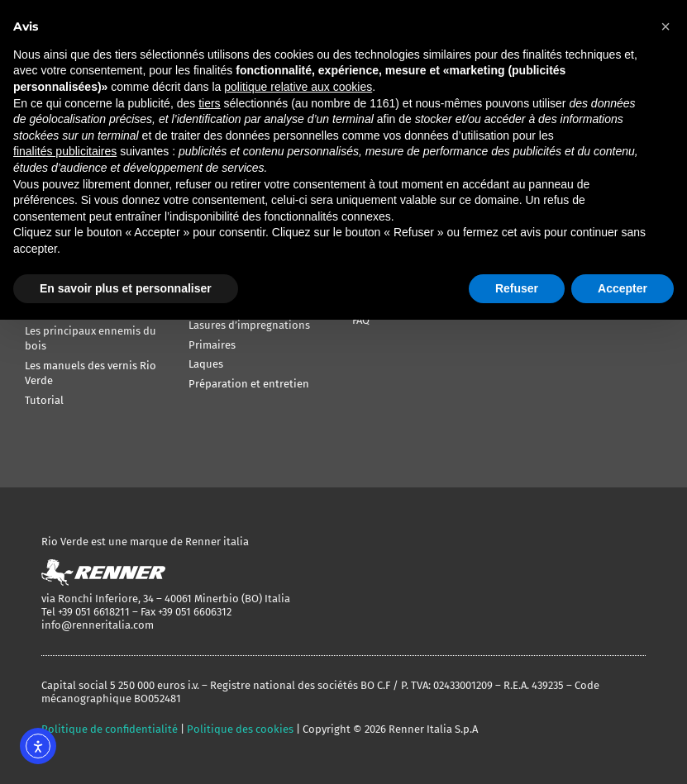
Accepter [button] (622, 288)
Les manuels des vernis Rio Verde (90, 373)
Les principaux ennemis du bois (90, 338)
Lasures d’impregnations (249, 325)
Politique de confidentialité (109, 729)
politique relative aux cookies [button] (298, 86)
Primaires (212, 345)
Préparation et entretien (248, 384)
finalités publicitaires (65, 151)
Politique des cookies (240, 729)
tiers (209, 103)
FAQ (361, 320)
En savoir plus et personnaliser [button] (126, 288)
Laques (205, 364)
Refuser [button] (516, 288)
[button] (665, 26)
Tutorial (44, 400)
